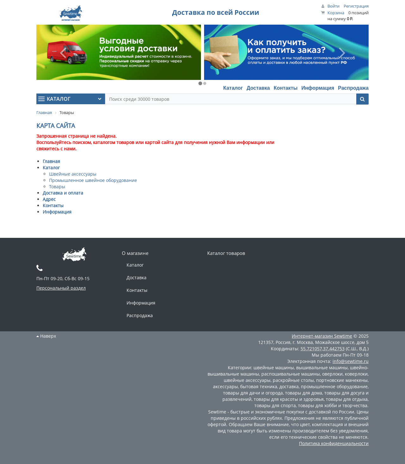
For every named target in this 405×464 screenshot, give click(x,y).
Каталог (233, 88)
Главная (51, 161)
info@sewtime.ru (351, 361)
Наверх (46, 336)
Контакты (285, 88)
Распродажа (353, 88)
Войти (333, 6)
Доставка (258, 88)
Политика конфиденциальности (334, 443)
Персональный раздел (61, 288)
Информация (317, 88)
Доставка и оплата (63, 193)
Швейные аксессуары (73, 174)
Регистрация (356, 6)
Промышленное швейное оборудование (93, 180)
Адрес (49, 199)
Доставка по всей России (215, 12)
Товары (57, 187)
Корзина (335, 12)
